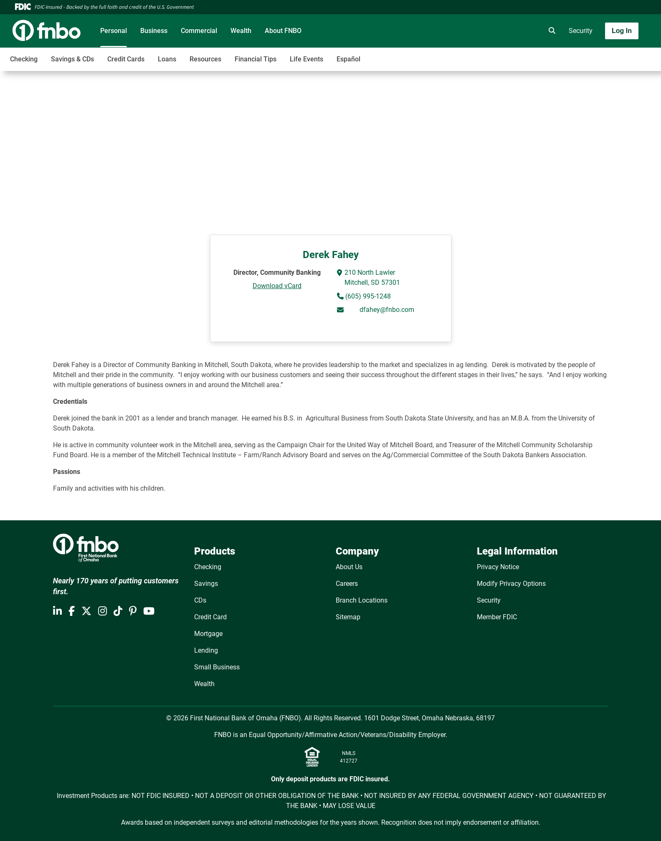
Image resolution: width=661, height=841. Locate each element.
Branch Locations (361, 600)
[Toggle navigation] (595, 54)
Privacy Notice (498, 567)
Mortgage (208, 634)
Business (153, 31)
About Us (349, 567)
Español (348, 59)
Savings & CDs (72, 59)
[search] (550, 31)
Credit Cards (125, 59)
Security (581, 31)
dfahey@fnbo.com (387, 310)
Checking (24, 59)
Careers (347, 584)
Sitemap (348, 617)
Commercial (199, 31)
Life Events (306, 59)
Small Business (217, 667)
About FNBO (283, 31)
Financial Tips (255, 59)
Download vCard (277, 286)
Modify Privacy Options (511, 584)
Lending (206, 650)
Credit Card (210, 617)
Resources (205, 59)
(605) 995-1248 (367, 296)
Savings (206, 584)
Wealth (240, 31)
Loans (167, 59)
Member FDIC (497, 617)
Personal (113, 31)
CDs (200, 600)
